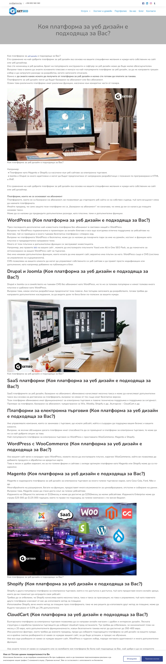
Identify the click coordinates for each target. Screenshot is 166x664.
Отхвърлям (132, 659)
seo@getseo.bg (15, 3)
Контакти (151, 11)
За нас (132, 11)
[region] (83, 657)
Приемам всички (152, 659)
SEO (36, 247)
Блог (141, 11)
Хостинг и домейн (102, 11)
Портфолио (121, 11)
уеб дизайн (34, 55)
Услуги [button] (86, 11)
